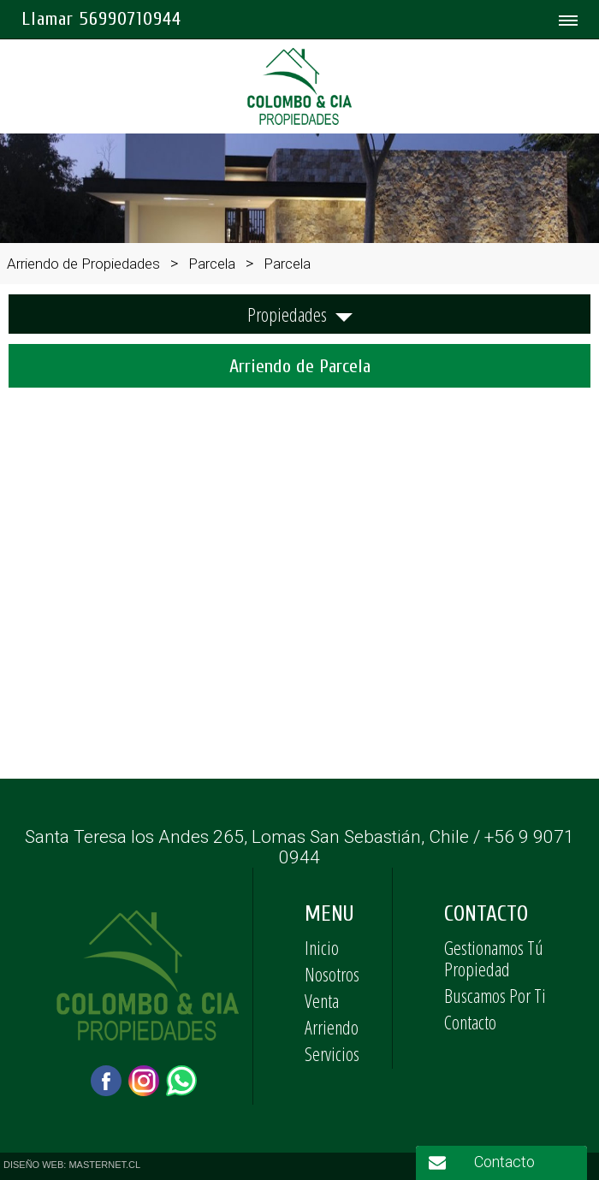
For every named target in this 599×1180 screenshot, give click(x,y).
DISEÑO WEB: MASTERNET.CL (71, 1164)
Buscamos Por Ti (495, 995)
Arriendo (332, 1027)
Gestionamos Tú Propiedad (493, 957)
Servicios (332, 1053)
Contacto (470, 1022)
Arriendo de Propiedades (83, 263)
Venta (322, 1000)
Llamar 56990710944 (101, 19)
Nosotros (332, 974)
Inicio (322, 947)
